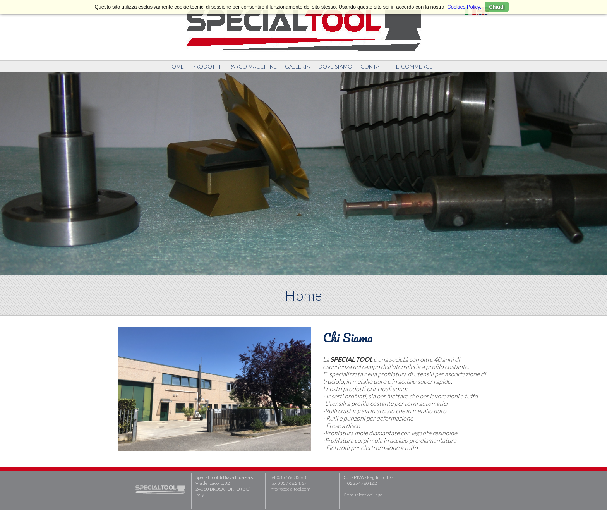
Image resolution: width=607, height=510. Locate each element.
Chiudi (496, 7)
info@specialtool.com (289, 489)
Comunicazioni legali (364, 495)
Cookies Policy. (464, 7)
